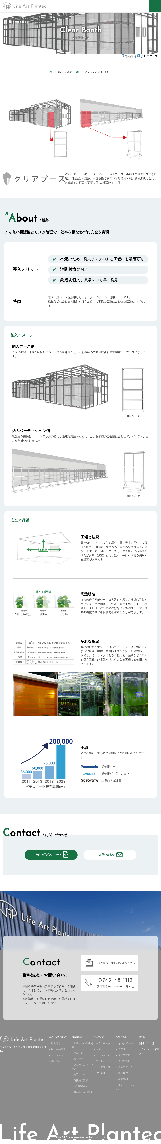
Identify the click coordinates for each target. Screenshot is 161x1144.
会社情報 (56, 1065)
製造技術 (78, 1057)
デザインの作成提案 (82, 1049)
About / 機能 (59, 72)
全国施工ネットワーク (82, 1071)
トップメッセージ (60, 1059)
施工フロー (79, 1078)
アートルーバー (104, 1065)
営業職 (121, 1053)
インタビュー (125, 1047)
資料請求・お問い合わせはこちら (116, 967)
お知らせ (144, 1041)
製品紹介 (99, 1041)
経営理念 (56, 1047)
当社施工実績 (80, 1084)
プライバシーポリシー (149, 1055)
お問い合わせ (107, 857)
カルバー (100, 1053)
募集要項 (123, 1083)
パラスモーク (103, 1047)
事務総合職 (124, 1065)
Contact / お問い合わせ (95, 72)
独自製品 (78, 1063)
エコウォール (103, 1059)
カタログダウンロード (48, 857)
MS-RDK (101, 1077)
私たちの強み (58, 1053)
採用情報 (121, 1041)
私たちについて (58, 1041)
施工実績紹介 (80, 1090)
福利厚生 (123, 1077)
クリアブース (103, 1071)
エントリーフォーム (127, 1091)
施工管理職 (124, 1059)
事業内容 (77, 1041)
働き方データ (125, 1071)
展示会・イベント (83, 1096)
